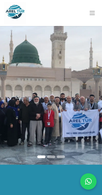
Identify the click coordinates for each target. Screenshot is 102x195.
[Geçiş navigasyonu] (92, 13)
